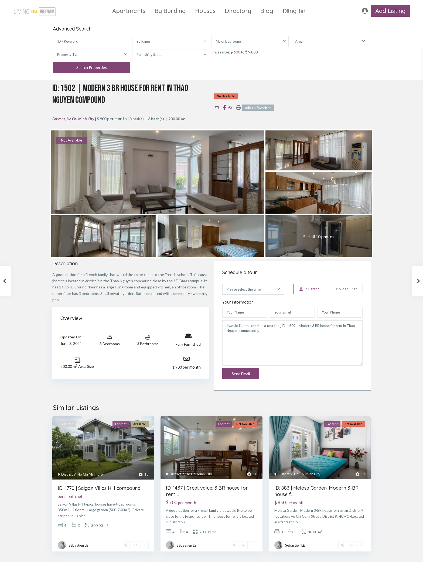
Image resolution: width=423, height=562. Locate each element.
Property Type (68, 54)
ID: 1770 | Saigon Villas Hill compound (99, 488)
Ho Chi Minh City (80, 118)
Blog (266, 11)
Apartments (128, 11)
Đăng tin (293, 11)
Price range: (221, 52)
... (87, 516)
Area (299, 41)
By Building (170, 11)
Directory (238, 11)
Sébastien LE (78, 545)
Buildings (144, 41)
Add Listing (390, 11)
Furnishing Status (150, 54)
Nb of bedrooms (229, 41)
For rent (58, 118)
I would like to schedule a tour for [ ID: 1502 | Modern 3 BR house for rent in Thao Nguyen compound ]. (292, 343)
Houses (205, 11)
